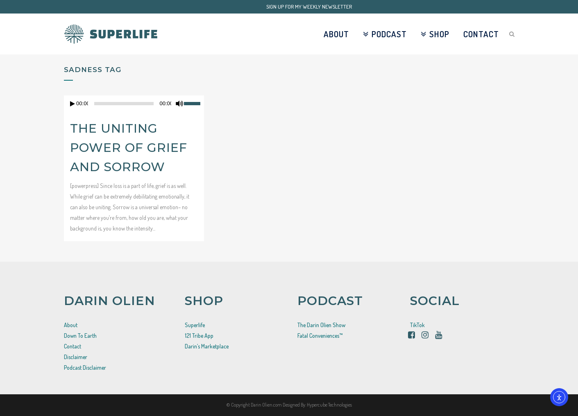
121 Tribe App (199, 335)
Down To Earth (80, 335)
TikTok (417, 324)
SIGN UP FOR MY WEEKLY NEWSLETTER (309, 6)
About (70, 324)
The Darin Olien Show (321, 324)
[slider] (194, 102)
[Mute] (179, 103)
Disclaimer (75, 356)
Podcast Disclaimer (85, 367)
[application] (134, 103)
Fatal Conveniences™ (320, 335)
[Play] (72, 103)
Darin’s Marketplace (207, 346)
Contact (72, 346)
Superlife (195, 324)
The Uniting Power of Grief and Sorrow (128, 147)
